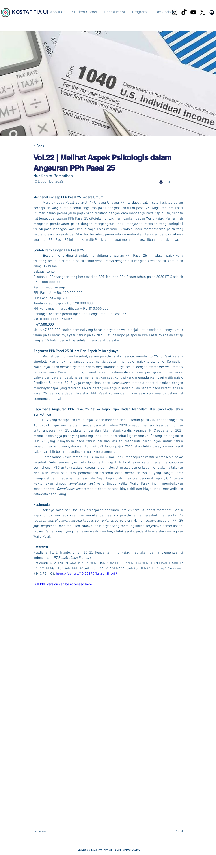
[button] (140, 12)
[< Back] (47, 146)
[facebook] (211, 12)
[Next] (168, 831)
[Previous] (51, 831)
